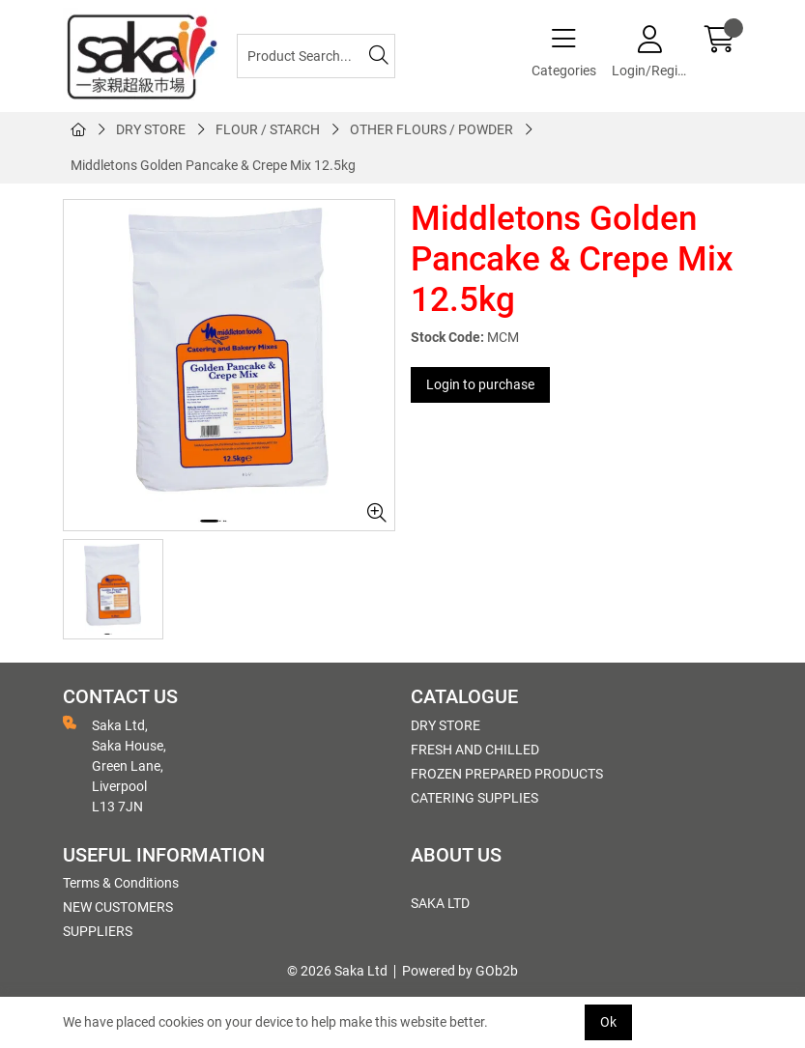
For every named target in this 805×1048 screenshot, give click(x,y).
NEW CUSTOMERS (118, 907)
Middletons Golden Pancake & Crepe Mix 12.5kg (213, 165)
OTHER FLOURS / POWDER (431, 129)
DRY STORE (151, 129)
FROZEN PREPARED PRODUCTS (507, 773)
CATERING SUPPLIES (474, 798)
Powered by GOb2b (460, 970)
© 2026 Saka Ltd (337, 970)
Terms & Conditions (121, 883)
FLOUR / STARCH (268, 129)
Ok (608, 1022)
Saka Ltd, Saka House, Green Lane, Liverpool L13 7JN (114, 765)
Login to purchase (480, 384)
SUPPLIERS (97, 931)
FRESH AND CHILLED (475, 749)
